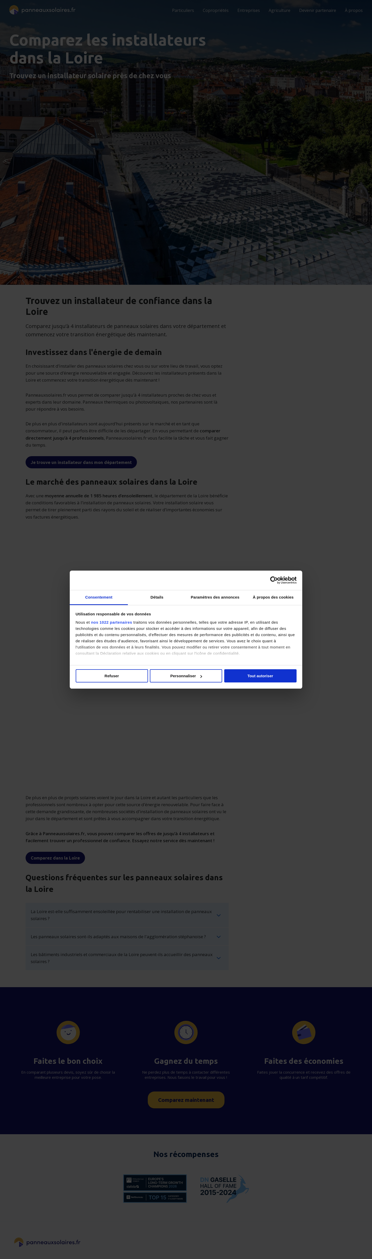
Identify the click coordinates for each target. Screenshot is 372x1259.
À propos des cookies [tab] (273, 597)
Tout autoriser (260, 676)
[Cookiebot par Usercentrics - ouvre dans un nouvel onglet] (274, 580)
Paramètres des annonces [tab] (215, 597)
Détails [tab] (157, 597)
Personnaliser (186, 676)
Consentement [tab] (98, 597)
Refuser (112, 676)
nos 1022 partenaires (111, 622)
